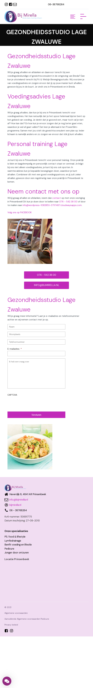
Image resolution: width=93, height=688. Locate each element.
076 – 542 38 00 (68, 201)
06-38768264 (56, 4)
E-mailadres (14, 348)
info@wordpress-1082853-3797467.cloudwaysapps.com (52, 205)
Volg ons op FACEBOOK (19, 212)
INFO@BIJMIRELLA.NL (46, 285)
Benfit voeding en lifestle (18, 544)
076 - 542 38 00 (46, 274)
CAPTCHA (12, 394)
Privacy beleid (11, 625)
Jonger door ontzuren (16, 552)
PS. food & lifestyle (14, 536)
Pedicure (9, 548)
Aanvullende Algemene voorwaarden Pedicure (26, 619)
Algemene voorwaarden (16, 613)
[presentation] (30, 402)
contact (56, 198)
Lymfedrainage (12, 540)
